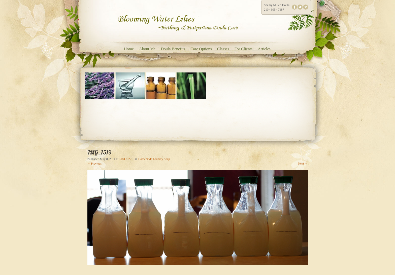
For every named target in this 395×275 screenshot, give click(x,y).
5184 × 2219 (127, 159)
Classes (223, 49)
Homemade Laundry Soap (154, 159)
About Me (147, 49)
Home (129, 49)
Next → (303, 163)
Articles (264, 49)
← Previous (94, 163)
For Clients (244, 49)
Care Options (201, 49)
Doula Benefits (173, 49)
